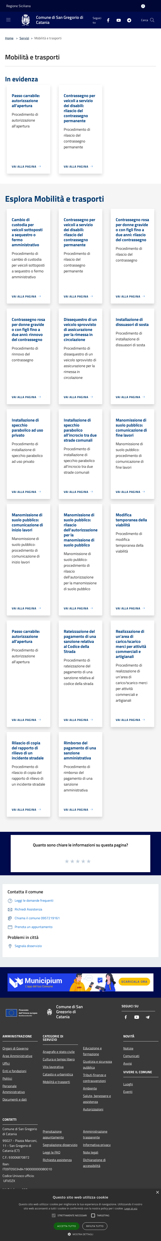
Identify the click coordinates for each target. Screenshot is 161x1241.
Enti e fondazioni (14, 1070)
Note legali (90, 1152)
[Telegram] (127, 20)
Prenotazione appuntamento (53, 1134)
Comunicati (131, 1055)
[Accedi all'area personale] (143, 6)
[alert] (80, 1215)
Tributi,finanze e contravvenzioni (94, 1077)
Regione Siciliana (18, 5)
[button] (80, 1234)
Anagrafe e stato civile (59, 1051)
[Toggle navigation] (8, 19)
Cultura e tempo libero (59, 1059)
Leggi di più (130, 1208)
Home (9, 38)
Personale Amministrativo (14, 1088)
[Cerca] (152, 20)
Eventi (127, 1091)
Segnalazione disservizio (60, 1144)
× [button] (157, 1192)
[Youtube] (117, 20)
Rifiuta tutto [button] (94, 1226)
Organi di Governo (15, 1048)
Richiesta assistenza (57, 1159)
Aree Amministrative (17, 1055)
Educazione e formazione (92, 1051)
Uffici (6, 1063)
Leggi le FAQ (51, 1152)
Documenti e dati (15, 1099)
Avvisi (127, 1063)
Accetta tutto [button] (66, 1226)
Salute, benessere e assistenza (97, 1098)
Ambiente (90, 1088)
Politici (7, 1078)
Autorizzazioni (93, 1109)
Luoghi (128, 1084)
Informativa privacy (97, 1144)
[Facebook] (106, 20)
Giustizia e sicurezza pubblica (97, 1064)
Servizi (24, 38)
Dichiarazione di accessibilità (94, 1162)
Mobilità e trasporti (56, 1081)
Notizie (128, 1048)
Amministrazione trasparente (95, 1134)
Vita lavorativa (53, 1066)
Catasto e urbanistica (58, 1074)
